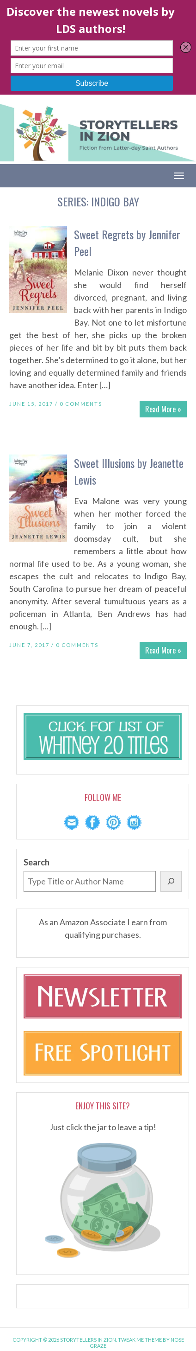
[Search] (171, 881)
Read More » (163, 409)
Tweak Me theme (140, 1340)
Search (36, 862)
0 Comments (81, 404)
